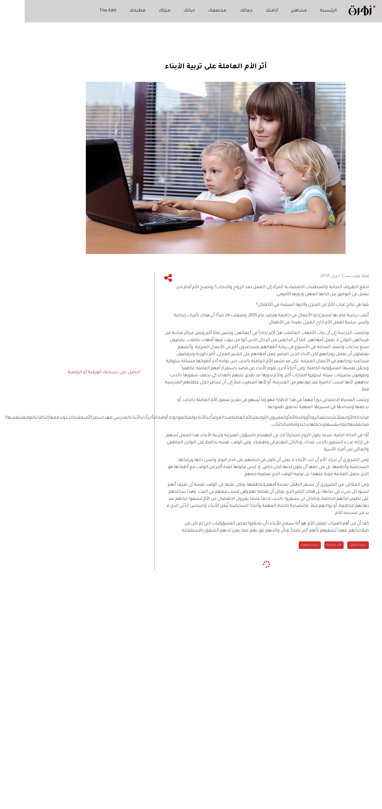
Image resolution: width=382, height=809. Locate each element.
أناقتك (247, 10)
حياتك (164, 10)
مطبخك (112, 10)
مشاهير (274, 10)
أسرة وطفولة (285, 545)
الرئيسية (303, 10)
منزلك (139, 10)
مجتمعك (192, 10)
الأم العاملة (309, 545)
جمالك (221, 10)
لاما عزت (336, 276)
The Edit (83, 10)
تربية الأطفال (333, 545)
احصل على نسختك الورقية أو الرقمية (79, 372)
